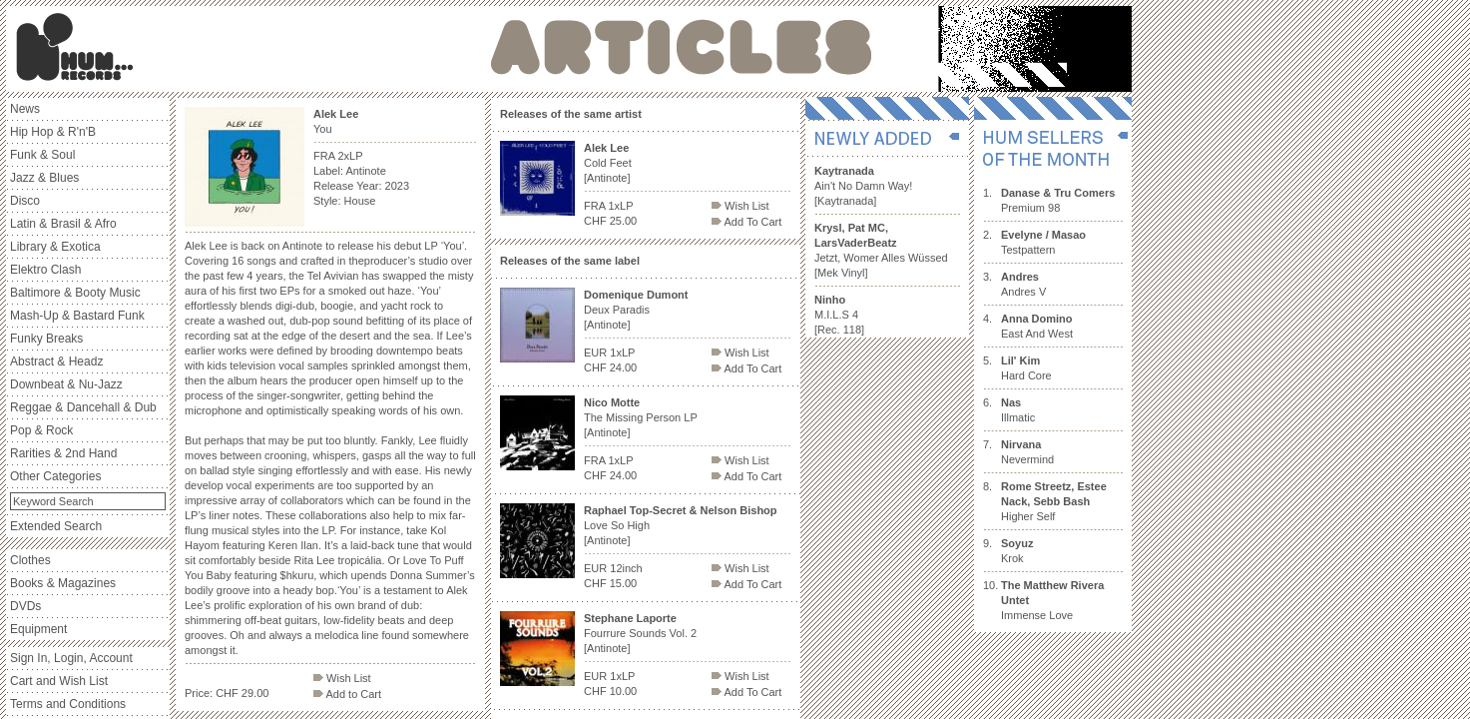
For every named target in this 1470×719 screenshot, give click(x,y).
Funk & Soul (42, 155)
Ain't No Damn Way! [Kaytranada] (863, 186)
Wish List (342, 678)
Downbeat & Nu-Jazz (66, 384)
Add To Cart (746, 222)
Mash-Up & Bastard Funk (77, 316)
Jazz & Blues (44, 178)
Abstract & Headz (56, 361)
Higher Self (1054, 501)
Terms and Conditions (68, 704)
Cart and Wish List (59, 681)
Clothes (30, 560)
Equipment (38, 629)
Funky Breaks (46, 339)
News (25, 109)
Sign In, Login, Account (71, 658)
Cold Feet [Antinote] (608, 163)
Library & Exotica (55, 247)
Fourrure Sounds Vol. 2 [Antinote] (640, 633)
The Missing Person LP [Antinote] (641, 417)
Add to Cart (347, 694)
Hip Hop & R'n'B (53, 132)
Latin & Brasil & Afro (63, 224)
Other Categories (55, 476)
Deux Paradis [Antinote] (636, 310)
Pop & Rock (41, 430)
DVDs (25, 606)
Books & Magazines (63, 583)
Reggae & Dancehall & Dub (83, 407)
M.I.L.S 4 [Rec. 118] (839, 315)
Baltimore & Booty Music (75, 293)
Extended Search (56, 526)
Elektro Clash (45, 270)
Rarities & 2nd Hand (63, 453)
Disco (25, 201)
